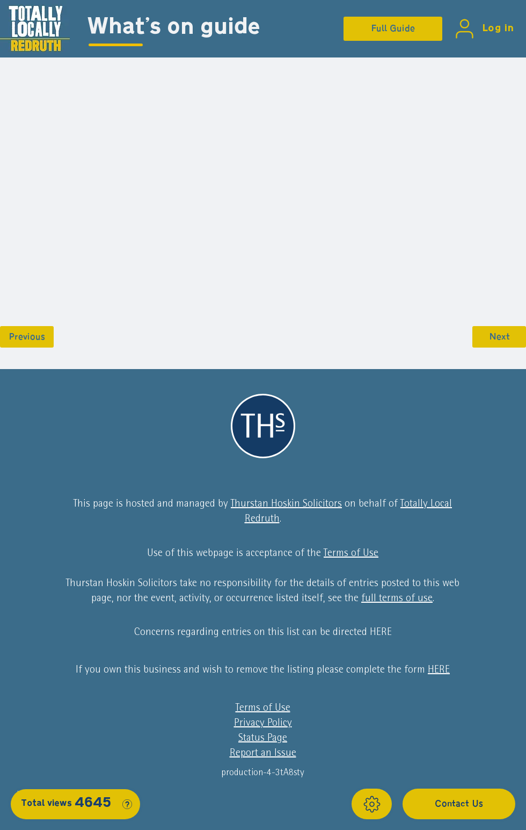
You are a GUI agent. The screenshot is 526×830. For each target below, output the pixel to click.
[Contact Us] (459, 804)
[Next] (499, 337)
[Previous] (27, 337)
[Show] (372, 804)
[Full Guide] (393, 29)
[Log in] (482, 28)
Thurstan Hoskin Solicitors (286, 504)
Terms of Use (351, 553)
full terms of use (397, 599)
